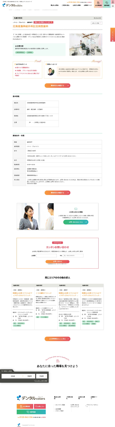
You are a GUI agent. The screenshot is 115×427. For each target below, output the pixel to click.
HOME (10, 10)
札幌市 (30, 10)
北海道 (24, 10)
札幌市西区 (37, 10)
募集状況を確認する (57, 85)
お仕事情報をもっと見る (57, 336)
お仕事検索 (98, 5)
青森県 (57, 375)
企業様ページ (88, 5)
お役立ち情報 (77, 5)
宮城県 (73, 375)
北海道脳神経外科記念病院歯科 (50, 10)
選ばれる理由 (54, 5)
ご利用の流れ (65, 5)
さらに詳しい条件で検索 (74, 378)
